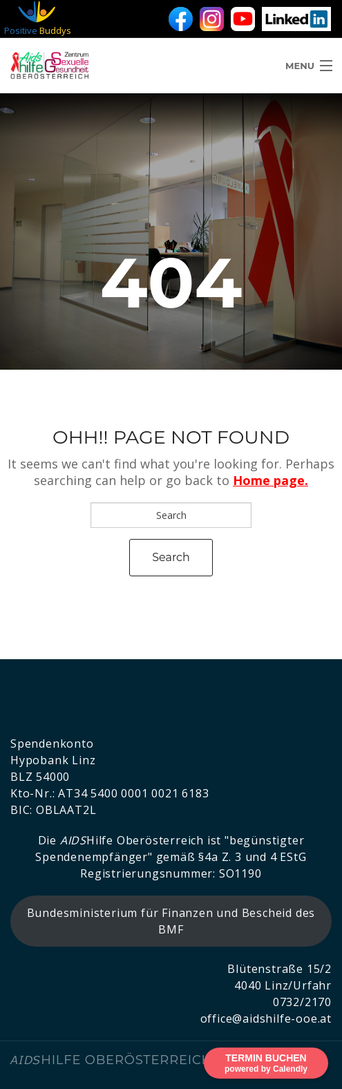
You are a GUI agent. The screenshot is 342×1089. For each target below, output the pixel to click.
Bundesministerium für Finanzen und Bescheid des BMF (171, 921)
